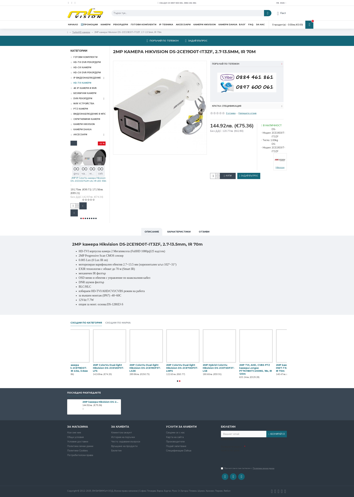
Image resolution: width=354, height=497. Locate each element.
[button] (81, 218)
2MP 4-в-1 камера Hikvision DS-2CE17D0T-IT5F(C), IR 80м (81, 367)
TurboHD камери (81, 32)
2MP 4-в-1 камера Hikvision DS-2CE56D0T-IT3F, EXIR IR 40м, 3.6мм (118, 367)
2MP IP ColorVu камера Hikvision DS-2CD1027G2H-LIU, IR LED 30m (105, 180)
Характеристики (179, 230)
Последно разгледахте (84, 392)
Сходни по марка (118, 322)
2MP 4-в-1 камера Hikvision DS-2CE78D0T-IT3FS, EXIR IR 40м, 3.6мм (154, 367)
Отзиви (204, 230)
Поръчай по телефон (225, 63)
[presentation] (244, 458)
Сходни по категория (86, 322)
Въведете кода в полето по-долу (231, 447)
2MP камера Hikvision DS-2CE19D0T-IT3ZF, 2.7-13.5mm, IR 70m (101, 401)
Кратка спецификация (226, 102)
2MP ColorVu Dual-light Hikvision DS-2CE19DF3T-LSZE (228, 367)
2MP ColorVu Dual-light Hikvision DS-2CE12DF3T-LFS (191, 367)
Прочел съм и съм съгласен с (248, 468)
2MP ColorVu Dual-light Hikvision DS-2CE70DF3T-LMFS (265, 367)
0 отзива (231, 109)
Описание (152, 230)
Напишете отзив (247, 109)
